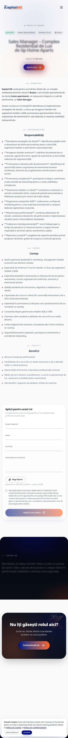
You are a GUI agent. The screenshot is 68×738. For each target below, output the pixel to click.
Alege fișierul (15, 479)
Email (7, 435)
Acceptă (27, 732)
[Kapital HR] (13, 7)
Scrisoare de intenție (15, 458)
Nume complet (11, 424)
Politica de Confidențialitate (35, 727)
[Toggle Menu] (61, 7)
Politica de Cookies (13, 727)
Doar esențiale (12, 732)
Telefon (9, 446)
